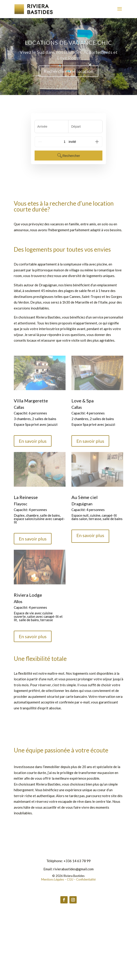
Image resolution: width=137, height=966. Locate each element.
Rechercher (68, 155)
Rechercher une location (68, 75)
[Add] (97, 141)
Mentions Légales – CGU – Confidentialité (68, 879)
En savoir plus (33, 441)
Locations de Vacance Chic (68, 46)
